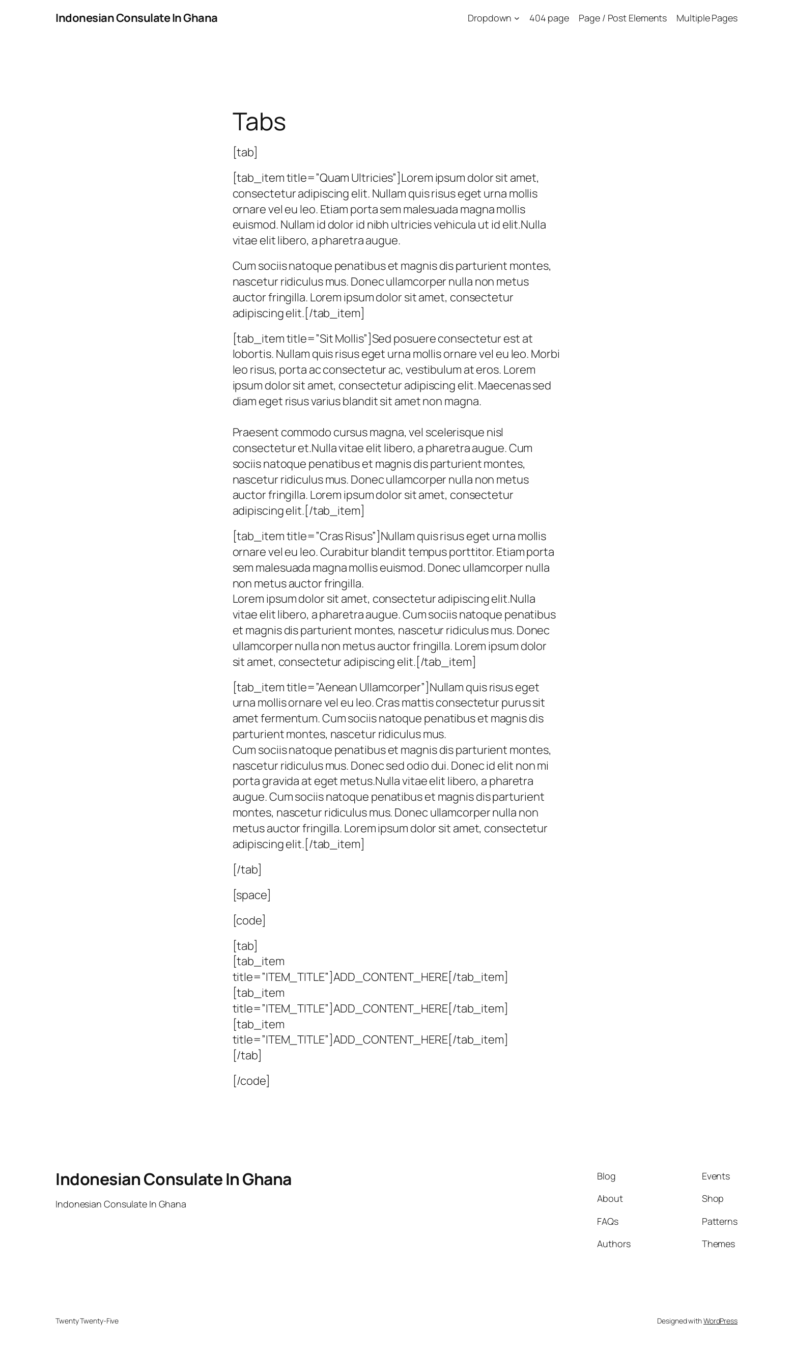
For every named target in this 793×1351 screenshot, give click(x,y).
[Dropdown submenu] (517, 18)
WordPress (720, 1321)
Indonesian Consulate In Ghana (136, 17)
